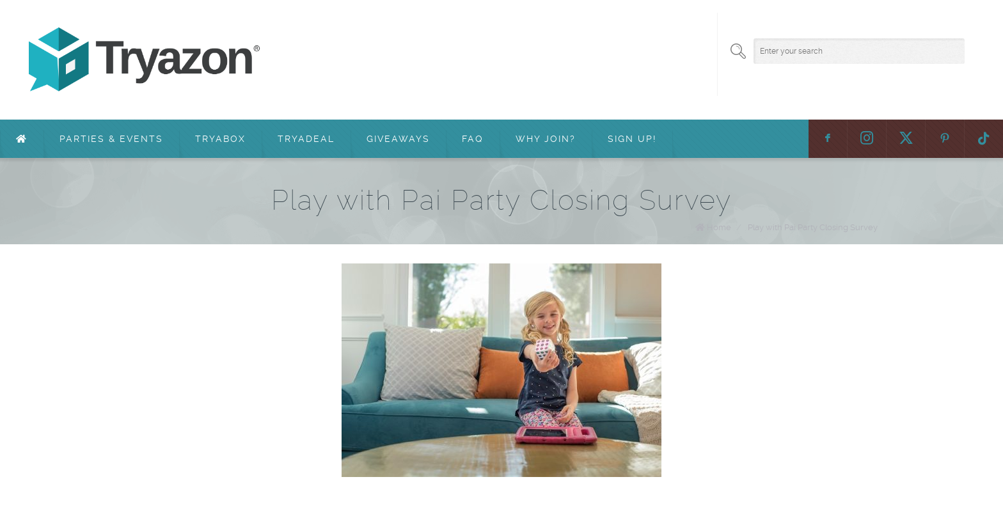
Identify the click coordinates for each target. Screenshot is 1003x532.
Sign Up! (632, 139)
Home (719, 227)
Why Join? (546, 139)
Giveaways (398, 139)
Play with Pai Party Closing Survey (813, 227)
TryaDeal (306, 139)
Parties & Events (111, 139)
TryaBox (220, 139)
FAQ (473, 139)
